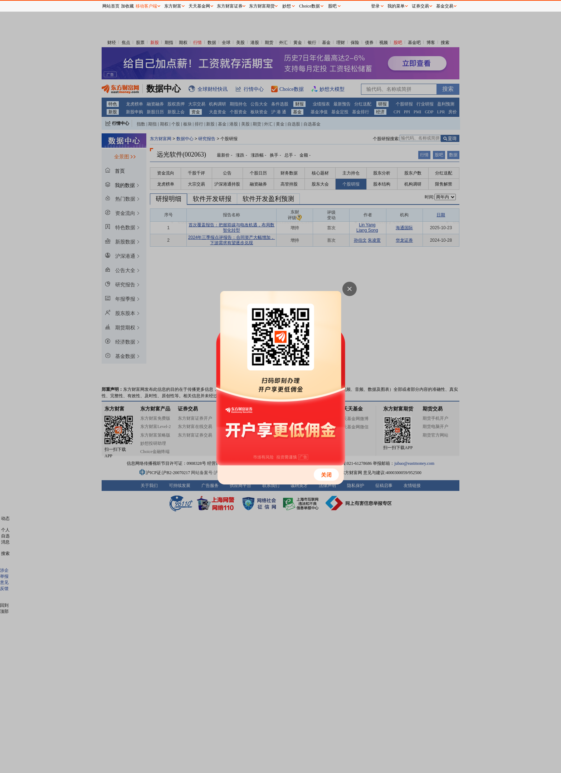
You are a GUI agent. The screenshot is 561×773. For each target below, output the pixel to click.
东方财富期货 (262, 6)
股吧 (332, 6)
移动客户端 (146, 6)
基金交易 (444, 6)
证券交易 (420, 6)
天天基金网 (199, 6)
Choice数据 (309, 6)
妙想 (286, 6)
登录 (375, 6)
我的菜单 (396, 6)
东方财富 (172, 6)
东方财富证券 (230, 6)
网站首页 (110, 6)
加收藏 (127, 6)
